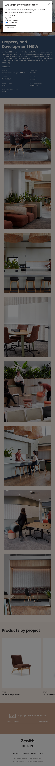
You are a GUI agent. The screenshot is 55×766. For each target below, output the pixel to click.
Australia (10, 15)
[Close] (48, 4)
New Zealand (12, 20)
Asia (8, 18)
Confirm (10, 28)
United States (11, 22)
